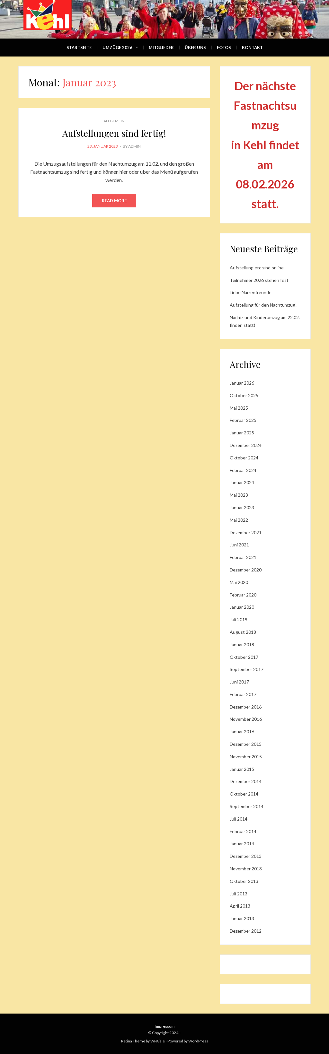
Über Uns (195, 47)
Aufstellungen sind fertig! (114, 133)
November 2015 (246, 756)
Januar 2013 (242, 918)
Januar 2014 (242, 843)
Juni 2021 (239, 544)
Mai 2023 (239, 495)
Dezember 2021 (246, 532)
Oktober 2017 (244, 657)
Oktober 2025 (244, 395)
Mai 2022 (239, 520)
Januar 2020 (242, 607)
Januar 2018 (242, 644)
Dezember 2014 (246, 781)
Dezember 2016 (246, 707)
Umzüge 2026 (117, 47)
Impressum (164, 1026)
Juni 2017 (239, 681)
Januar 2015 (242, 769)
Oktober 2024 (244, 457)
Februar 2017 (243, 694)
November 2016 (246, 719)
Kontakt (252, 47)
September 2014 (246, 806)
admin (134, 146)
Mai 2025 (239, 408)
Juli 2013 (238, 893)
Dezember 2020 (246, 569)
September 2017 (246, 669)
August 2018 (243, 632)
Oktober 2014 (244, 794)
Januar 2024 (242, 482)
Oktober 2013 (244, 881)
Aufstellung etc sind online (257, 267)
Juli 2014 (238, 819)
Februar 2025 (243, 420)
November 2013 (246, 868)
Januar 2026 (242, 383)
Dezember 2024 (246, 445)
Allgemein (114, 120)
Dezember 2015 (246, 744)
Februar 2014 (243, 831)
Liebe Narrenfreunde (250, 292)
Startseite (79, 47)
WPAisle (157, 1041)
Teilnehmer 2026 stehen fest (259, 280)
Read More (114, 200)
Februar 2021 (243, 557)
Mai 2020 (239, 582)
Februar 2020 (243, 594)
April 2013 (240, 906)
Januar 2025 (242, 432)
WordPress (198, 1041)
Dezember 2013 (246, 856)
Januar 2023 (242, 507)
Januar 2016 (242, 731)
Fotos (224, 47)
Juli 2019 (238, 619)
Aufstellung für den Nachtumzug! (263, 305)
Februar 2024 (243, 470)
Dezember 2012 (246, 931)
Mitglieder (161, 47)
